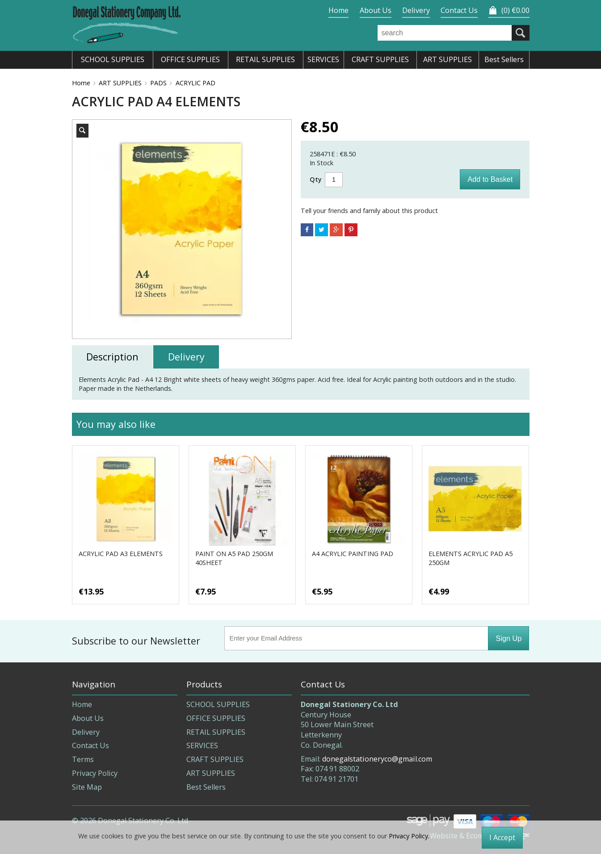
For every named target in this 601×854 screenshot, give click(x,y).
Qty (316, 179)
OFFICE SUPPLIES (215, 718)
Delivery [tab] (186, 356)
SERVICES (202, 745)
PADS (158, 83)
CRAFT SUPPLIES (215, 759)
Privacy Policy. (409, 836)
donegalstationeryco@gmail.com (377, 759)
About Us (375, 10)
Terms (83, 759)
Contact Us (459, 10)
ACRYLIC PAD (195, 83)
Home (338, 10)
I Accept (502, 837)
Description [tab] (112, 356)
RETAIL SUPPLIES (215, 732)
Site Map (87, 787)
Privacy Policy (95, 773)
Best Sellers (206, 787)
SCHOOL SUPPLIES (218, 704)
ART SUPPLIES (120, 83)
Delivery (416, 10)
